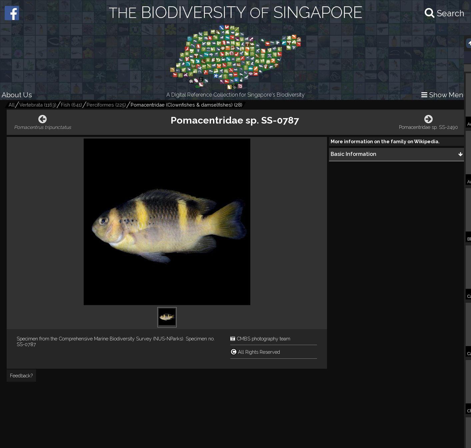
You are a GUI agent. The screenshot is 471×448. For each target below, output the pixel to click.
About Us (17, 95)
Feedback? (21, 375)
